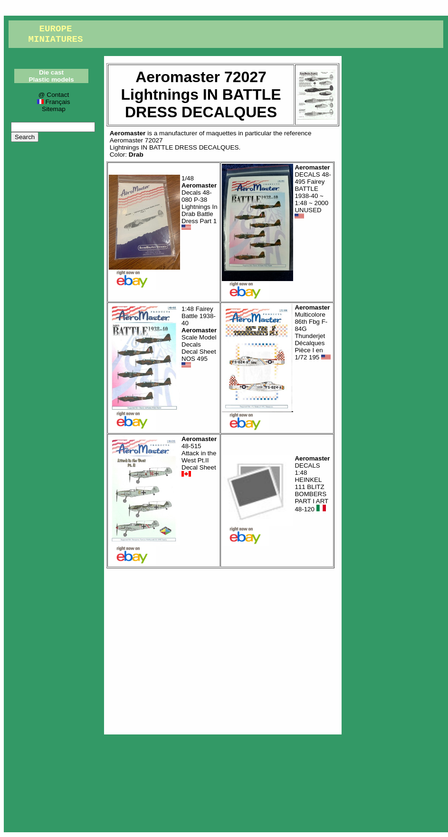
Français (53, 101)
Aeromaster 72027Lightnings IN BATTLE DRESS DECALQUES (174, 144)
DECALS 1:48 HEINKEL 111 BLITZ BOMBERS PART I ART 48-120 (312, 484)
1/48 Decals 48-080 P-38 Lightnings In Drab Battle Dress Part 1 (199, 203)
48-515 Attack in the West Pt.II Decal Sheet (199, 456)
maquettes (221, 133)
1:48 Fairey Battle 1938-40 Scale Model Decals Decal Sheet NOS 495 (199, 337)
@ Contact (53, 94)
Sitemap (54, 109)
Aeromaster (128, 133)
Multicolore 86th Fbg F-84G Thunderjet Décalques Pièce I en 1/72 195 (313, 332)
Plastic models (51, 79)
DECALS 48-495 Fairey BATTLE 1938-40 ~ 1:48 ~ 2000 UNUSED (313, 192)
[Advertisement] (223, 649)
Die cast (51, 72)
